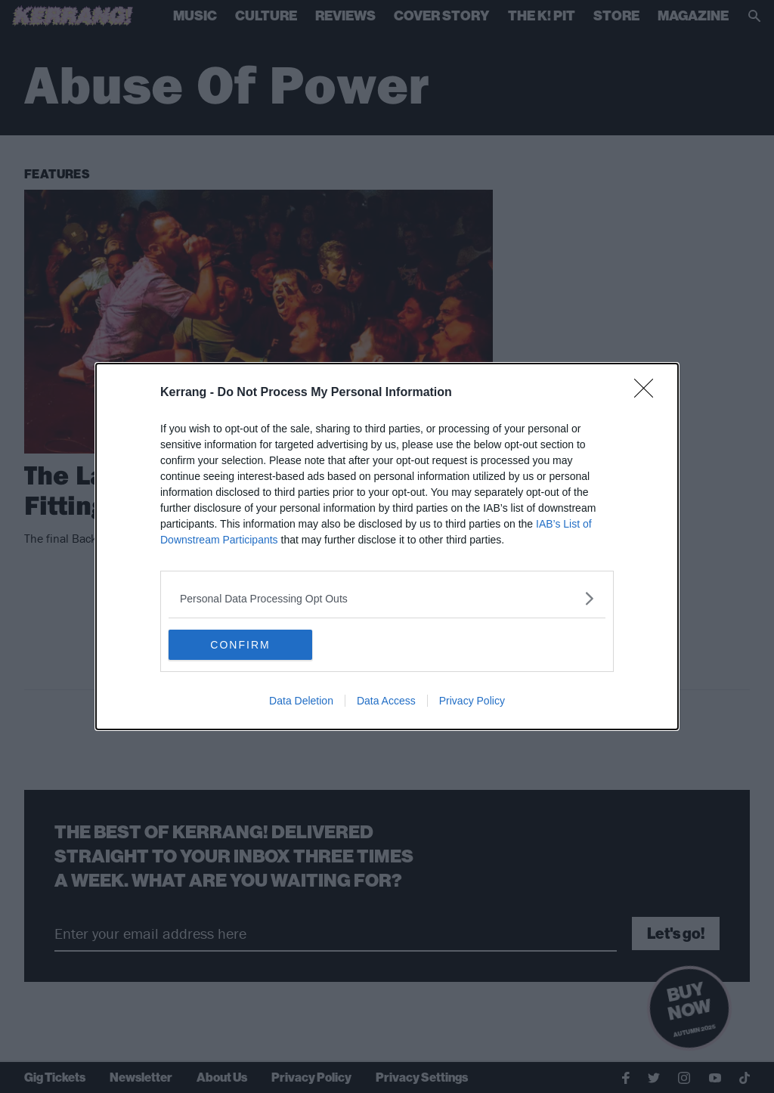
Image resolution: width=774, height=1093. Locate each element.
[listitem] (387, 598)
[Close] (648, 393)
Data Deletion (301, 701)
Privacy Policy (472, 701)
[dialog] (387, 546)
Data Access (386, 701)
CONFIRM (240, 644)
